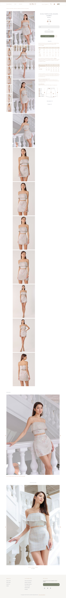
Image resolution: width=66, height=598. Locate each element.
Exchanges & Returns (28, 584)
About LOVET (8, 580)
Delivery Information (28, 582)
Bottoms (11, 8)
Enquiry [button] (50, 104)
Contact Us (8, 584)
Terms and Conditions (28, 580)
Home (7, 8)
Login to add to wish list (56, 36)
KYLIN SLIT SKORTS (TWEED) (33, 567)
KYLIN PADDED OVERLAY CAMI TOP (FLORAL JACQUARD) (15, 476)
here (43, 45)
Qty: (49, 29)
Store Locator (8, 582)
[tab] (49, 101)
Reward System (27, 587)
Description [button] (50, 101)
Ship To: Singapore (45, 4)
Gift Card (26, 589)
